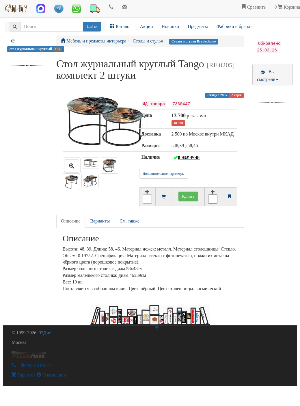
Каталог (120, 26)
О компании (51, 374)
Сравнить (253, 7)
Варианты (100, 220)
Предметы (198, 26)
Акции (146, 26)
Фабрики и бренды (235, 26)
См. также (129, 220)
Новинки (170, 26)
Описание (70, 220)
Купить (188, 196)
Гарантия (24, 374)
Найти (92, 26)
